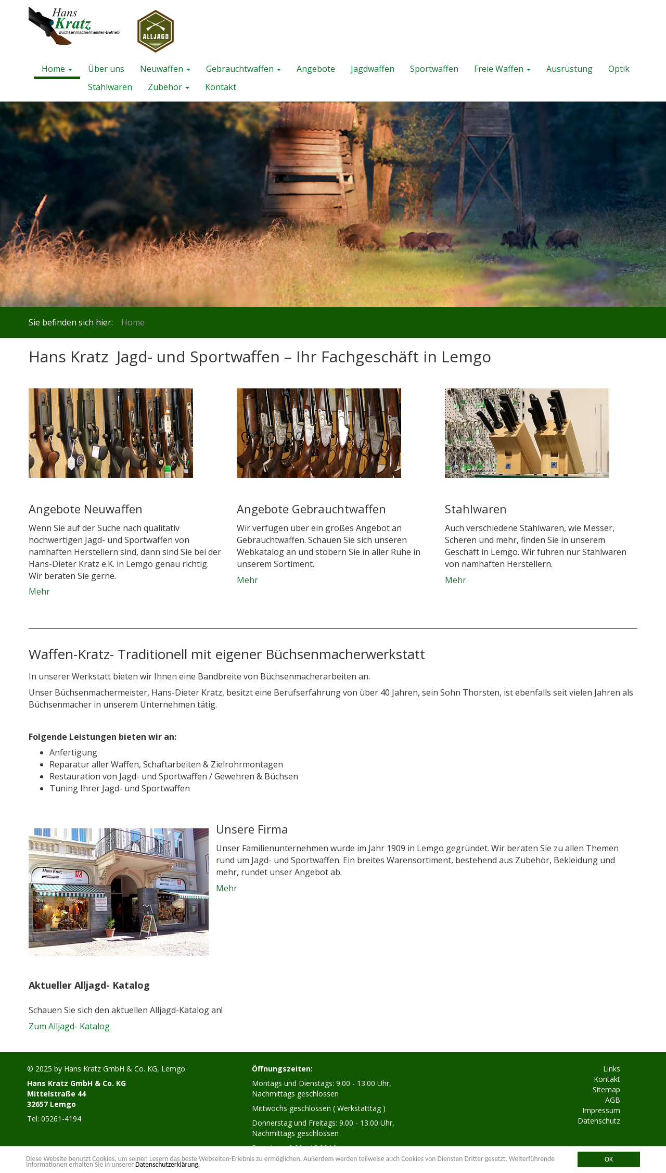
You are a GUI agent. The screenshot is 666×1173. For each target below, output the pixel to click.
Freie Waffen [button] (502, 68)
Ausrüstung (569, 68)
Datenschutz (599, 1121)
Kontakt (220, 87)
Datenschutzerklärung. (167, 1164)
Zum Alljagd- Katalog (69, 1026)
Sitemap (606, 1089)
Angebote (316, 68)
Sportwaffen (434, 68)
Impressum (601, 1110)
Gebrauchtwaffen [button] (243, 68)
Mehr (39, 591)
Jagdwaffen (372, 68)
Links (611, 1069)
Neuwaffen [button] (165, 68)
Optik (619, 68)
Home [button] (57, 68)
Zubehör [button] (168, 87)
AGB (612, 1100)
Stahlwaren (110, 87)
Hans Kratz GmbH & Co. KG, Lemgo (124, 1069)
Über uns (106, 68)
